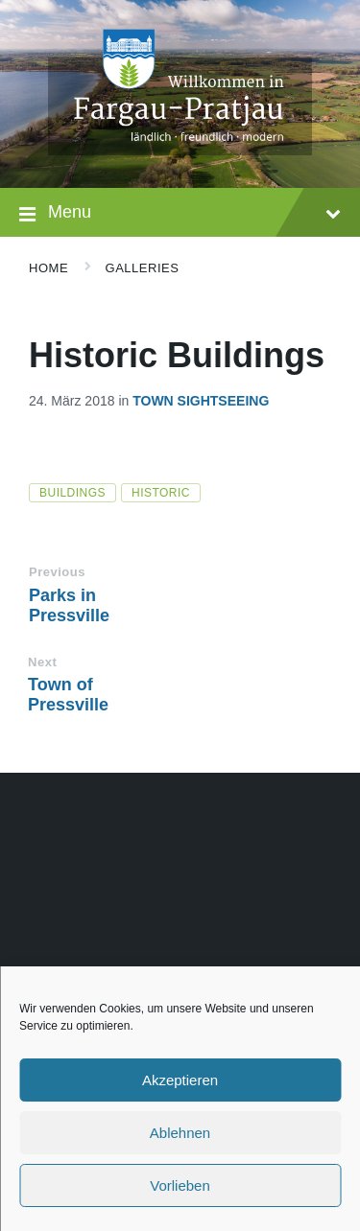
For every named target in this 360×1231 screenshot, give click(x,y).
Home (48, 268)
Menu (180, 214)
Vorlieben (180, 1185)
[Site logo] (180, 150)
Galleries (143, 268)
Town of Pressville (68, 694)
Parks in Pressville (69, 605)
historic (161, 492)
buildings (72, 492)
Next (42, 662)
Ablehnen (180, 1133)
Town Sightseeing (200, 400)
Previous (57, 572)
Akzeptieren (180, 1080)
